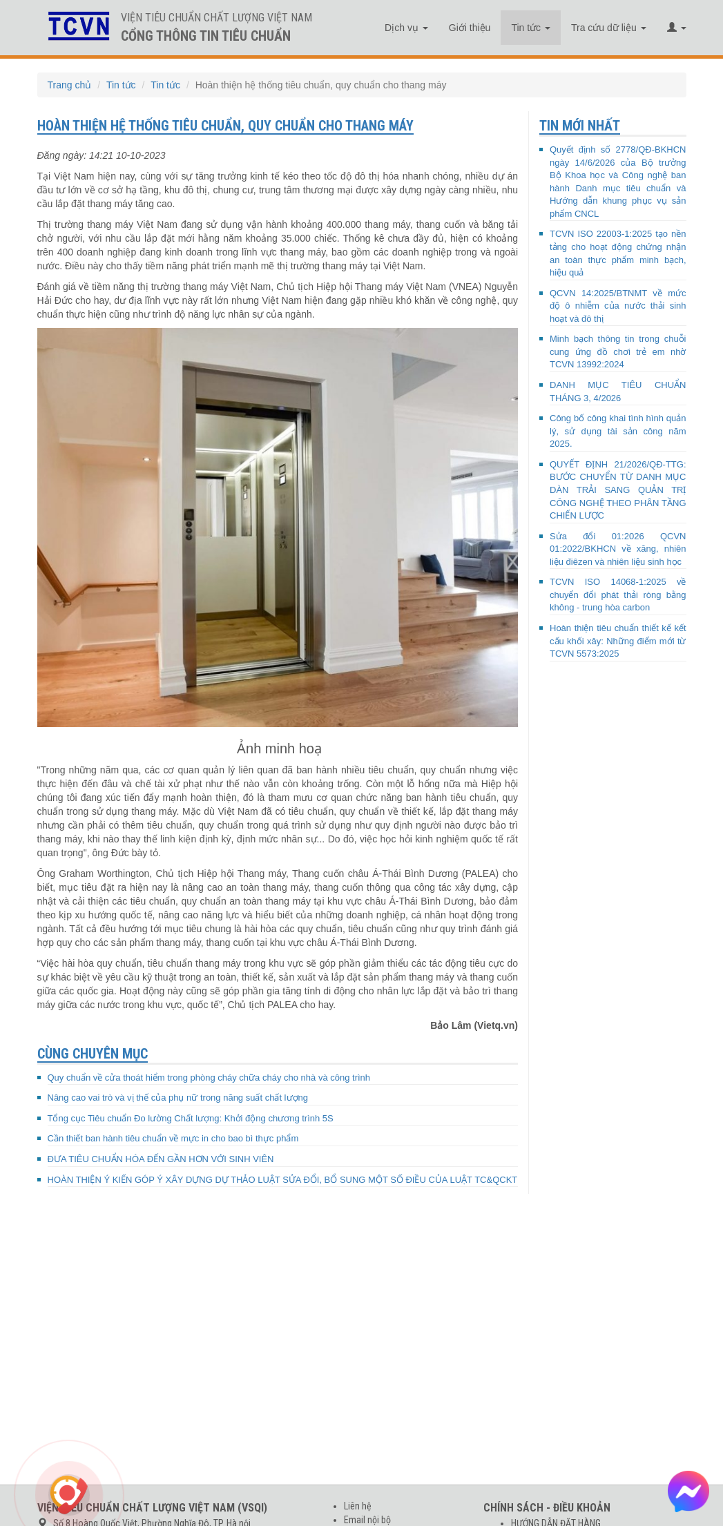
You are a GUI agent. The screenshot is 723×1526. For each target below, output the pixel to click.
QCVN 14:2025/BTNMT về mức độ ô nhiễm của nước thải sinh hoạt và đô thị (618, 306)
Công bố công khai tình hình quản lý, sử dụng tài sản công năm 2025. (618, 431)
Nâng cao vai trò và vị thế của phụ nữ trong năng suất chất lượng (178, 1097)
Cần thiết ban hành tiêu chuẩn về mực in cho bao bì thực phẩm (173, 1138)
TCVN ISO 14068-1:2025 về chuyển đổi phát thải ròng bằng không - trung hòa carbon (618, 594)
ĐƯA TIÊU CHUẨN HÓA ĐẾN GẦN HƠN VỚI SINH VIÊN (161, 1159)
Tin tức (530, 27)
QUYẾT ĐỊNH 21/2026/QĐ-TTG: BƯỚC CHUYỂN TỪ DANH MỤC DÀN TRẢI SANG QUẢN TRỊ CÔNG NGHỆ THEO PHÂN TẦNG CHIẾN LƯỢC (618, 490)
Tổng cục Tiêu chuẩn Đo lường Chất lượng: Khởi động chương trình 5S (191, 1118)
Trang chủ (70, 84)
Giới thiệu (470, 27)
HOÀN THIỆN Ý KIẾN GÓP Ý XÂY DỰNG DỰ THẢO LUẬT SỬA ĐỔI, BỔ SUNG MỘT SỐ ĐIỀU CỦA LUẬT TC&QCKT (283, 1180)
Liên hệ (358, 1505)
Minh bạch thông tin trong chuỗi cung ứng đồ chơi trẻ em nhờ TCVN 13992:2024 (618, 351)
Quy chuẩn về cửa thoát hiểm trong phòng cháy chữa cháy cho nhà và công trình (209, 1077)
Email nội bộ (367, 1519)
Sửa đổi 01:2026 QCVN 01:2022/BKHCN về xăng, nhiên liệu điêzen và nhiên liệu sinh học (618, 549)
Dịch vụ (406, 27)
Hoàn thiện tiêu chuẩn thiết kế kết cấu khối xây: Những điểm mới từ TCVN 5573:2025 (618, 641)
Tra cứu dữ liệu (608, 27)
